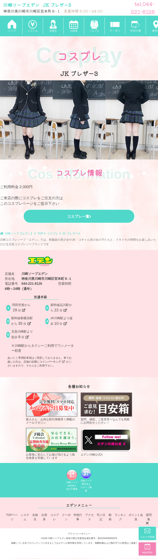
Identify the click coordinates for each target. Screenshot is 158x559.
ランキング (121, 518)
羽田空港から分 (21, 307)
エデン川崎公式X (106, 442)
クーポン (66, 518)
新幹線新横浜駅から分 (22, 321)
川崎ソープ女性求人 (72, 481)
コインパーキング (52, 361)
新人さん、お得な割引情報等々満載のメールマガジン (51, 408)
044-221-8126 (31, 283)
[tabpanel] (26, 119)
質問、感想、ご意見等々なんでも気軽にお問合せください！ (106, 408)
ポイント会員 (136, 518)
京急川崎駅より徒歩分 (22, 334)
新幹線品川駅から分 (61, 307)
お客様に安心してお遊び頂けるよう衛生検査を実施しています (51, 443)
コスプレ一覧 (79, 216)
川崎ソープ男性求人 (86, 481)
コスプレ (54, 518)
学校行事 (78, 518)
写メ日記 (101, 518)
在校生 (35, 518)
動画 (110, 518)
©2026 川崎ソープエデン (53, 539)
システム (24, 518)
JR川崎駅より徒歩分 (61, 321)
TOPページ (12, 518)
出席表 (44, 518)
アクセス (89, 518)
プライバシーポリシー (79, 534)
